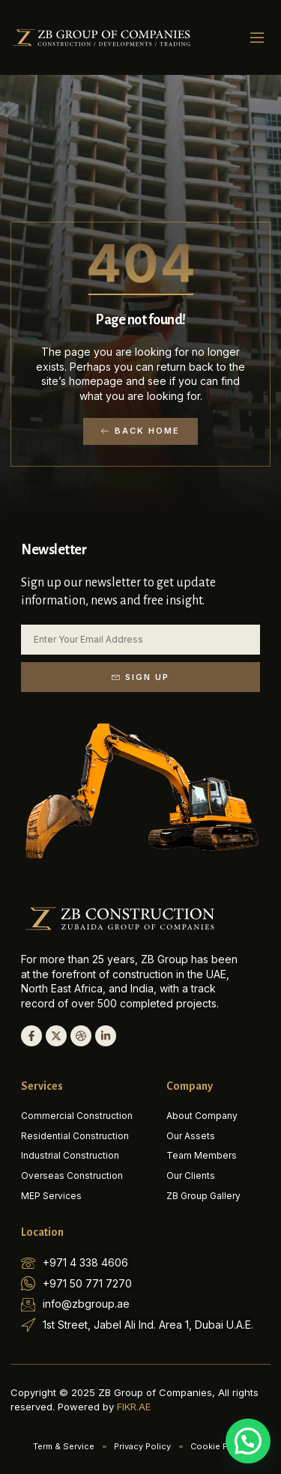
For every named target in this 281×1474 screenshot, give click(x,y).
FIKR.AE (134, 1407)
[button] (257, 37)
